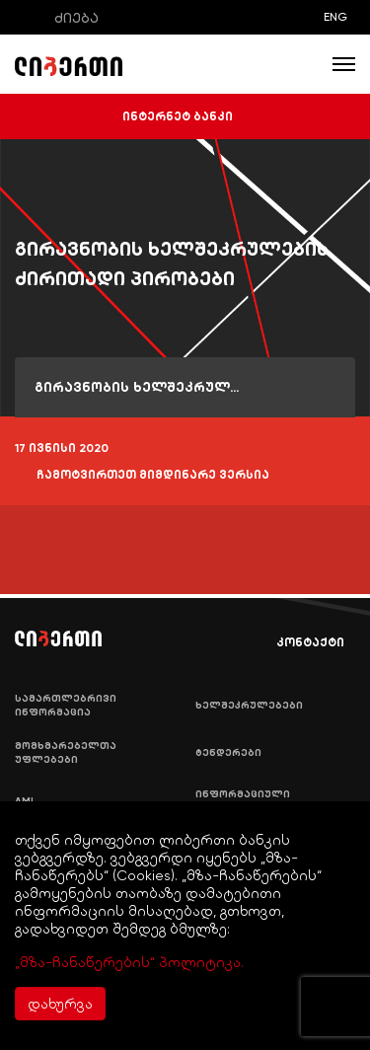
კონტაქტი (296, 642)
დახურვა (60, 1004)
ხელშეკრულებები (249, 706)
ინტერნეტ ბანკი (185, 116)
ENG (335, 17)
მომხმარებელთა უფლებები (65, 753)
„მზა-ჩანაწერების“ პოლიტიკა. (129, 962)
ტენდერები (228, 753)
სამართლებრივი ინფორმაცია (65, 705)
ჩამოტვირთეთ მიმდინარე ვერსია (142, 476)
